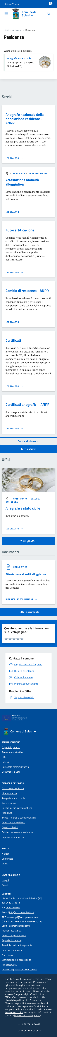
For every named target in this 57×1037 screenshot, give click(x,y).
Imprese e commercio (13, 837)
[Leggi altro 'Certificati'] (14, 386)
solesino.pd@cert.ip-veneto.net (23, 917)
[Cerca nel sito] (48, 13)
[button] (12, 4)
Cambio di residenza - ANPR (27, 290)
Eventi (5, 885)
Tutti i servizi (28, 449)
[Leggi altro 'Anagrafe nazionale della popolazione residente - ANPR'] (14, 158)
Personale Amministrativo (15, 767)
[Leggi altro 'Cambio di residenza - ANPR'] (14, 322)
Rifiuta (28, 1024)
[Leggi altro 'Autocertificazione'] (14, 272)
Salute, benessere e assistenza (17, 832)
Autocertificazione (19, 230)
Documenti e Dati (11, 771)
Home (6, 29)
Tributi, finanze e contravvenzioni (19, 817)
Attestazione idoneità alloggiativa (22, 182)
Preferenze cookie (14, 1012)
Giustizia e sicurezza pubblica (17, 808)
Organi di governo (11, 747)
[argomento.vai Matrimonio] (20, 498)
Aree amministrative (12, 752)
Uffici (4, 757)
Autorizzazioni (9, 803)
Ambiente (7, 813)
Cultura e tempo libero (13, 822)
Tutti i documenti (28, 612)
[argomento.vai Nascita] (35, 498)
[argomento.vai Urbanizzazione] (38, 173)
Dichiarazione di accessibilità (16, 960)
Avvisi (5, 863)
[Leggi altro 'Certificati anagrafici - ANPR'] (14, 428)
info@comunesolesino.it (21, 912)
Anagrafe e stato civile (19, 58)
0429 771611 (13, 902)
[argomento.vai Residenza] (19, 173)
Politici (5, 762)
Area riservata (9, 964)
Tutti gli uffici (28, 541)
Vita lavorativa (9, 793)
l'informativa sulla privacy (27, 1015)
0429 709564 (13, 907)
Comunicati (8, 858)
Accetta (28, 1030)
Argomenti (17, 29)
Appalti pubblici (10, 827)
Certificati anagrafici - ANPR (27, 404)
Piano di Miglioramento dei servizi (19, 969)
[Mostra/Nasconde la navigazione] (6, 13)
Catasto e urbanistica (13, 788)
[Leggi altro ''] (14, 528)
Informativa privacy (12, 950)
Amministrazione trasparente (17, 945)
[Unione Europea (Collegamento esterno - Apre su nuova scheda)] (28, 718)
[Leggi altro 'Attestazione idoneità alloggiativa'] (14, 212)
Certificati (13, 340)
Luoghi (5, 880)
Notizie (5, 854)
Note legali (7, 955)
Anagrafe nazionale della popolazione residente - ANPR (24, 119)
